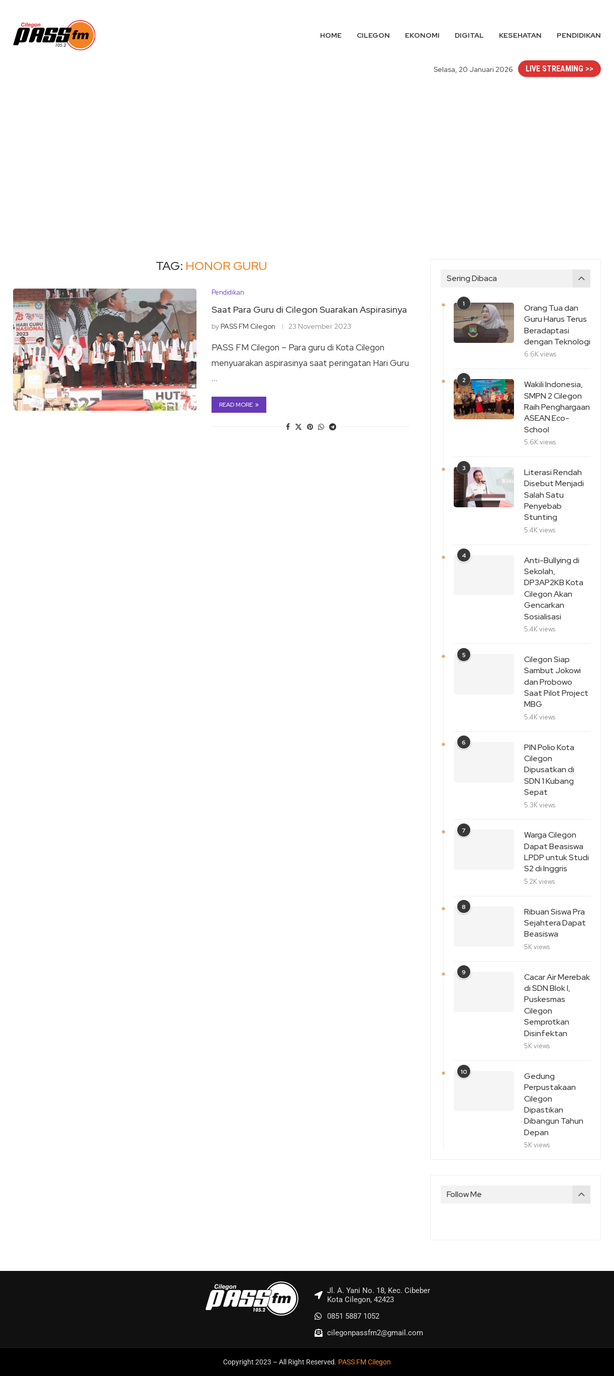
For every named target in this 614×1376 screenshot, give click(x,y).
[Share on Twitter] (298, 426)
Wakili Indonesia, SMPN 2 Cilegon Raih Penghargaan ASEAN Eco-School (557, 407)
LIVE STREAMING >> (559, 68)
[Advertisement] (307, 158)
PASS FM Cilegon (248, 326)
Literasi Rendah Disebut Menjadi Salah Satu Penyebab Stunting (554, 495)
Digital (469, 35)
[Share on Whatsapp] (321, 426)
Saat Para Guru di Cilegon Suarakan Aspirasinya (309, 309)
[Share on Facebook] (288, 426)
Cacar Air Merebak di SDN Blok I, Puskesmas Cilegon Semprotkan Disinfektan (557, 1005)
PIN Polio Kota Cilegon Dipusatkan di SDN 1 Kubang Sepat (549, 770)
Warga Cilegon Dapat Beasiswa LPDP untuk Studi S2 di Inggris (556, 852)
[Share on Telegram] (332, 426)
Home (331, 35)
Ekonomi (422, 35)
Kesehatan (520, 35)
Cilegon (373, 35)
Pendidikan (579, 35)
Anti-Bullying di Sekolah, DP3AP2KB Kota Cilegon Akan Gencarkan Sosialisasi (553, 588)
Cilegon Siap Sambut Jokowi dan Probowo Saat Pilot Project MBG (556, 682)
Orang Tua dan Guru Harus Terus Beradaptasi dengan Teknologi (557, 325)
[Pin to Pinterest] (310, 426)
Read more (239, 405)
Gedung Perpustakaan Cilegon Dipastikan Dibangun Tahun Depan (553, 1104)
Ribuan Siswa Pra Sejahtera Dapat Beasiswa (555, 923)
